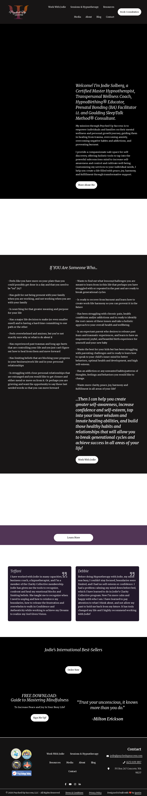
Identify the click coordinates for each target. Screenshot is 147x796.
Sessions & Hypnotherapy (85, 753)
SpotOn (138, 792)
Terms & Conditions (74, 792)
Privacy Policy (95, 792)
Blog (94, 762)
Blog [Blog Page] (98, 17)
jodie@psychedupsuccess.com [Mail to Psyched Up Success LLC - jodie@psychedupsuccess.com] (126, 755)
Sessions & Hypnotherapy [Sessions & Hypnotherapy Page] (84, 7)
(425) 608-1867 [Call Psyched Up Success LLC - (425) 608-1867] (133, 762)
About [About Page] (89, 17)
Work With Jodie (56, 753)
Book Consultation (129, 12)
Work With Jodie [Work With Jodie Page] (57, 7)
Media (70, 762)
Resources (55, 762)
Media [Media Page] (77, 17)
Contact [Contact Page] (110, 17)
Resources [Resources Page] (108, 7)
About (83, 762)
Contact (73, 771)
